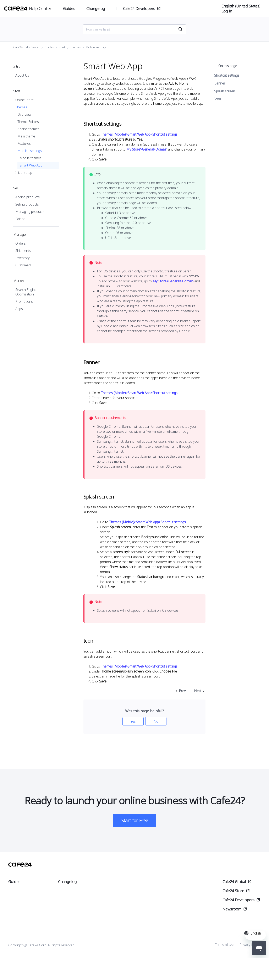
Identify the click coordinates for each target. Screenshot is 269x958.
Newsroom (232, 910)
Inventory (22, 259)
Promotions (24, 302)
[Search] (132, 30)
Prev (182, 692)
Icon (217, 100)
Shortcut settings (226, 76)
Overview (24, 115)
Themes (75, 48)
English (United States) (240, 6)
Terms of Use (225, 946)
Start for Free (134, 822)
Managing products (29, 213)
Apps (19, 310)
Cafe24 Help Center (26, 48)
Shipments (23, 252)
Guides (49, 48)
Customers (23, 266)
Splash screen (224, 92)
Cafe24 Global (234, 883)
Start (62, 48)
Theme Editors (28, 123)
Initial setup (23, 174)
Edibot (20, 220)
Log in (226, 11)
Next (197, 692)
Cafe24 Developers (139, 8)
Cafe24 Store (233, 892)
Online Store (24, 101)
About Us (22, 76)
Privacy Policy (250, 946)
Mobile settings (96, 48)
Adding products (27, 198)
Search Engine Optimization (26, 293)
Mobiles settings (29, 152)
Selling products (27, 205)
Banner (219, 84)
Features (24, 144)
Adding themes (28, 130)
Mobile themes (31, 159)
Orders (20, 244)
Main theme (26, 137)
